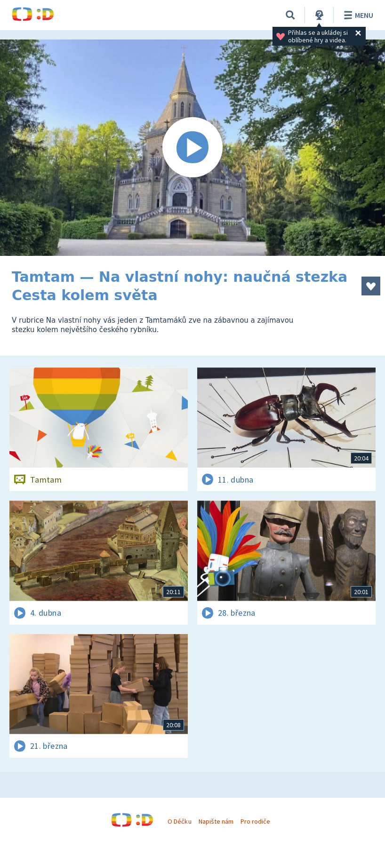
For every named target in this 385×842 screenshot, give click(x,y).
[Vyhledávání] (290, 15)
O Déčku (179, 821)
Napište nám (216, 821)
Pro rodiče (255, 821)
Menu (357, 15)
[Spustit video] (192, 148)
